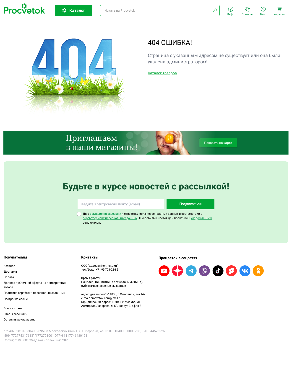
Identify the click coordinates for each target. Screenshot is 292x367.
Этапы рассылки (15, 314)
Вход (263, 11)
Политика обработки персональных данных (34, 293)
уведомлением (201, 218)
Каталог (9, 266)
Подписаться (190, 204)
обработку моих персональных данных (110, 218)
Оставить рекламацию (20, 319)
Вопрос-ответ (13, 308)
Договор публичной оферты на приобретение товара (35, 285)
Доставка (10, 271)
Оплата (9, 277)
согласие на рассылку (105, 213)
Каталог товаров (162, 73)
